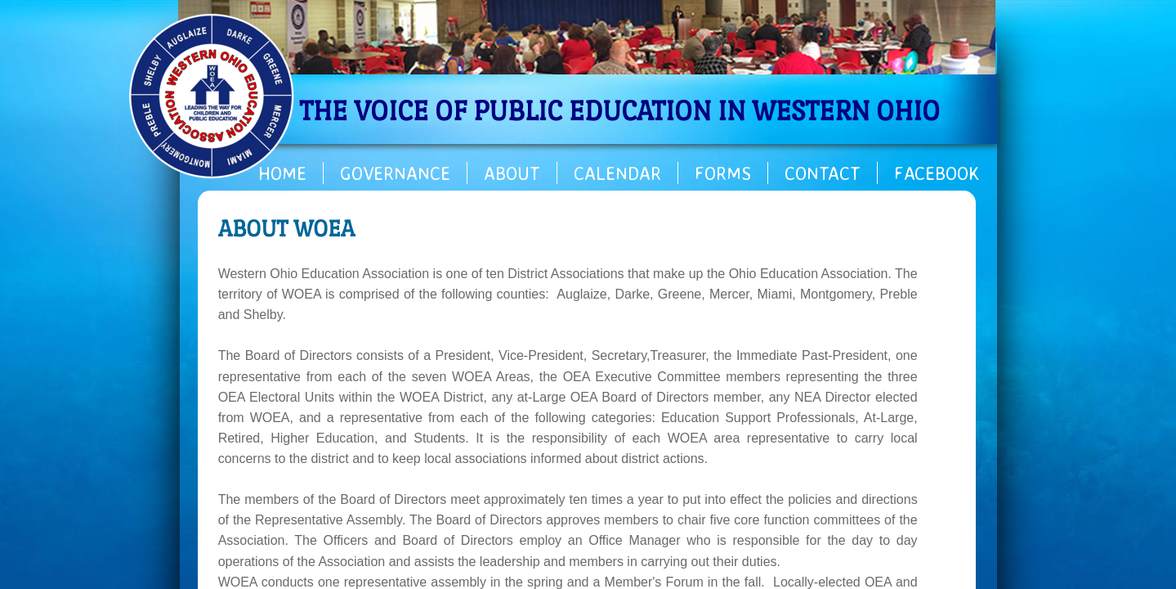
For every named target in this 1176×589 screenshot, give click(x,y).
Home (282, 173)
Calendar (617, 173)
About (512, 173)
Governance (395, 173)
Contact (823, 173)
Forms (723, 173)
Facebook (937, 173)
